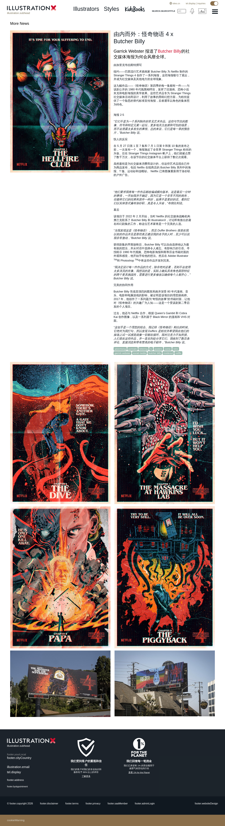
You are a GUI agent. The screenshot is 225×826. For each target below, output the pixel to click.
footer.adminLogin (145, 803)
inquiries (201, 3)
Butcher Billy (169, 51)
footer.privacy (93, 803)
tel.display (190, 3)
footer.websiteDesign (206, 803)
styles (111, 9)
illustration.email (18, 767)
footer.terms (71, 803)
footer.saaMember (118, 803)
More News (19, 23)
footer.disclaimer (49, 803)
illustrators (86, 9)
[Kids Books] (135, 9)
